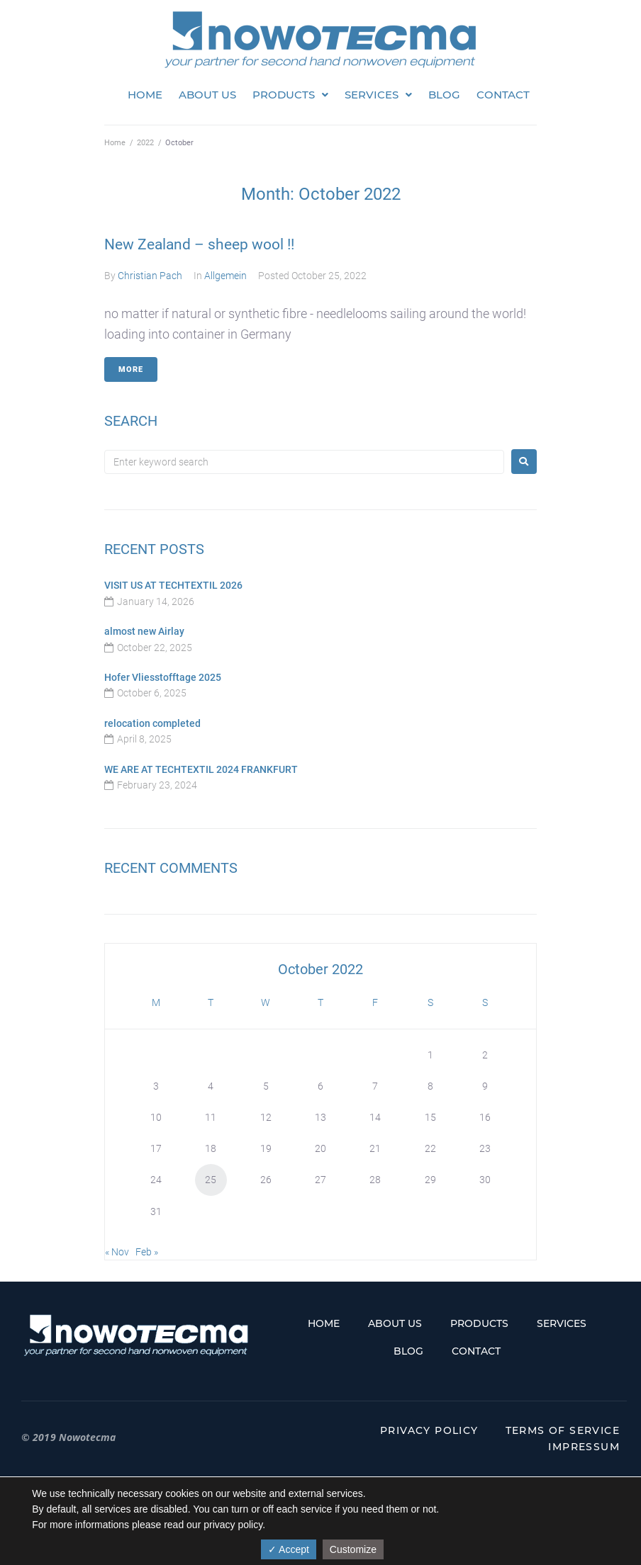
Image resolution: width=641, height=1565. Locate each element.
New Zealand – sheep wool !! (199, 244)
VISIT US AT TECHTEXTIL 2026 (173, 585)
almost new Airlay (144, 631)
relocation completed (152, 723)
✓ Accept (288, 1549)
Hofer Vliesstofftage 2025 (162, 677)
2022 (145, 142)
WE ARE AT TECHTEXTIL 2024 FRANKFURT (201, 769)
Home (115, 142)
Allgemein (225, 275)
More (130, 369)
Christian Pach (150, 275)
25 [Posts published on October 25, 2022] (210, 1179)
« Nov (117, 1252)
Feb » (146, 1252)
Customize (353, 1549)
